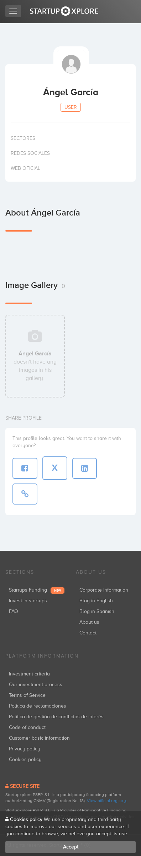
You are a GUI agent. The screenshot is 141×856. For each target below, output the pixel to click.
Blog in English (96, 600)
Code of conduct (27, 727)
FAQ (13, 611)
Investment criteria (29, 674)
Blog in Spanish (96, 611)
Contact (87, 632)
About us (89, 622)
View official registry (106, 800)
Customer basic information (39, 738)
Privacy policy (24, 748)
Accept (70, 847)
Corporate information (103, 590)
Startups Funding (36, 590)
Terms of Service (27, 695)
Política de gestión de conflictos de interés (56, 716)
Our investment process (35, 684)
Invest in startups (28, 600)
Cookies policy (25, 759)
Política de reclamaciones (37, 706)
